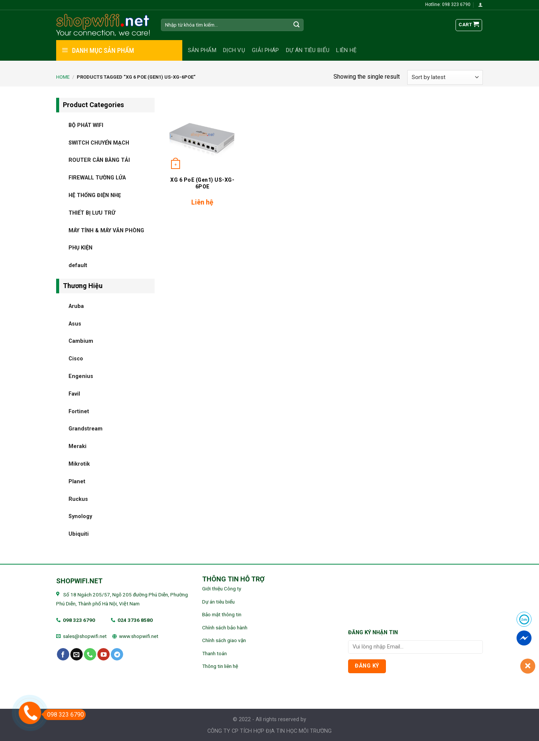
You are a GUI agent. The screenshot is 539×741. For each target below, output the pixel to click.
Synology (80, 516)
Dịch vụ (234, 50)
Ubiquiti (78, 534)
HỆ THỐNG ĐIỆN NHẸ (94, 195)
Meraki (77, 446)
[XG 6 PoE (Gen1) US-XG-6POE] (202, 135)
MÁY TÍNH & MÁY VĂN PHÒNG (106, 230)
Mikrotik (79, 463)
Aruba (76, 306)
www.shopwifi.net (138, 636)
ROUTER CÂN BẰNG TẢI (99, 160)
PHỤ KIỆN (80, 248)
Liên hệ (346, 50)
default (77, 265)
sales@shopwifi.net (85, 636)
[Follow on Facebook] (63, 654)
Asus (74, 323)
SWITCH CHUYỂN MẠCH (98, 142)
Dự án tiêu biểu (308, 50)
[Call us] (90, 654)
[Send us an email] (76, 654)
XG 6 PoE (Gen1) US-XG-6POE (202, 183)
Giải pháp (265, 50)
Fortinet (78, 411)
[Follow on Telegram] (117, 654)
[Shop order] (445, 77)
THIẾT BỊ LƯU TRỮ (91, 212)
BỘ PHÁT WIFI (85, 125)
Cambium (80, 341)
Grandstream (85, 429)
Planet (76, 481)
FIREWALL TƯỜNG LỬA (97, 178)
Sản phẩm (202, 50)
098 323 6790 (79, 620)
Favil (74, 393)
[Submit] (296, 25)
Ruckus (78, 499)
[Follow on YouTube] (103, 654)
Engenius (80, 376)
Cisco (75, 359)
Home (63, 77)
